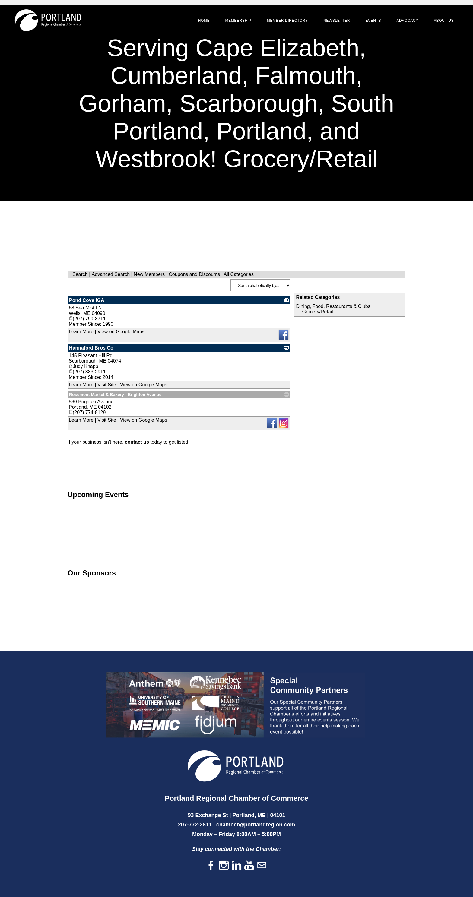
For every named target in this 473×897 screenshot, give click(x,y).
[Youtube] (249, 865)
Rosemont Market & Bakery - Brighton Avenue (115, 394)
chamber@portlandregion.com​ (255, 825)
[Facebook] (211, 865)
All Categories (239, 274)
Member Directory (286, 21)
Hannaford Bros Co (91, 347)
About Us (443, 21)
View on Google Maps (120, 331)
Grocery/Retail (317, 311)
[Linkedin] (236, 865)
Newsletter (336, 21)
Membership (237, 21)
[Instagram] (224, 865)
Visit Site (106, 384)
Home (203, 21)
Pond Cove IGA (86, 300)
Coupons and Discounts (194, 274)
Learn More (81, 331)
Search (80, 274)
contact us (137, 442)
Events (372, 21)
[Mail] (262, 865)
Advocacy (406, 21)
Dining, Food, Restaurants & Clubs (333, 306)
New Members (149, 274)
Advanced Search (111, 274)
